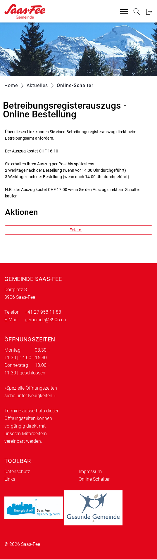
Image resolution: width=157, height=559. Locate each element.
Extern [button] (76, 230)
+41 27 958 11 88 (43, 312)
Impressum (90, 471)
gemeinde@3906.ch (45, 319)
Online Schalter (94, 479)
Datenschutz (17, 471)
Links (9, 479)
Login (149, 11)
